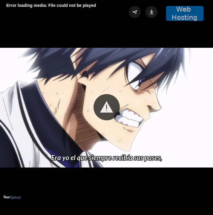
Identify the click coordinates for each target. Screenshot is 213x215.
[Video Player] (106, 107)
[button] (107, 107)
